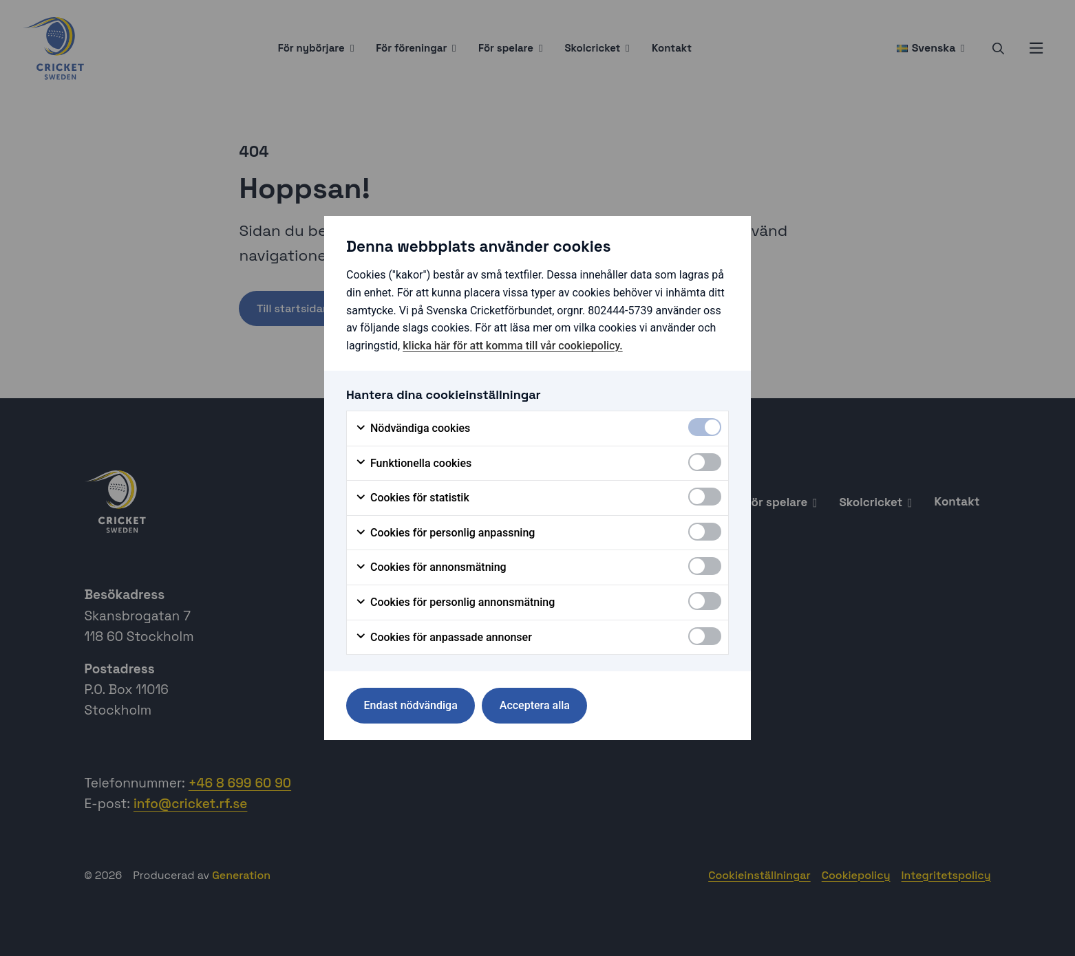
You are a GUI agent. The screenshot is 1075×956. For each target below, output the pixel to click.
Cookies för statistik (412, 498)
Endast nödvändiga (411, 705)
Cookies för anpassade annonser (443, 637)
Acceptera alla (535, 705)
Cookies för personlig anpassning (445, 533)
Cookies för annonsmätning (431, 567)
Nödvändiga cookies (412, 428)
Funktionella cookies (413, 463)
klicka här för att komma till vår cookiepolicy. (512, 345)
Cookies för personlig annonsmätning (455, 602)
